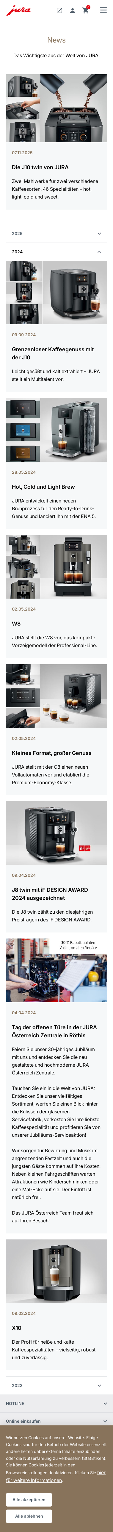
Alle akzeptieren (28, 1499)
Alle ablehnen (29, 1516)
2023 (56, 1385)
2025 (56, 233)
